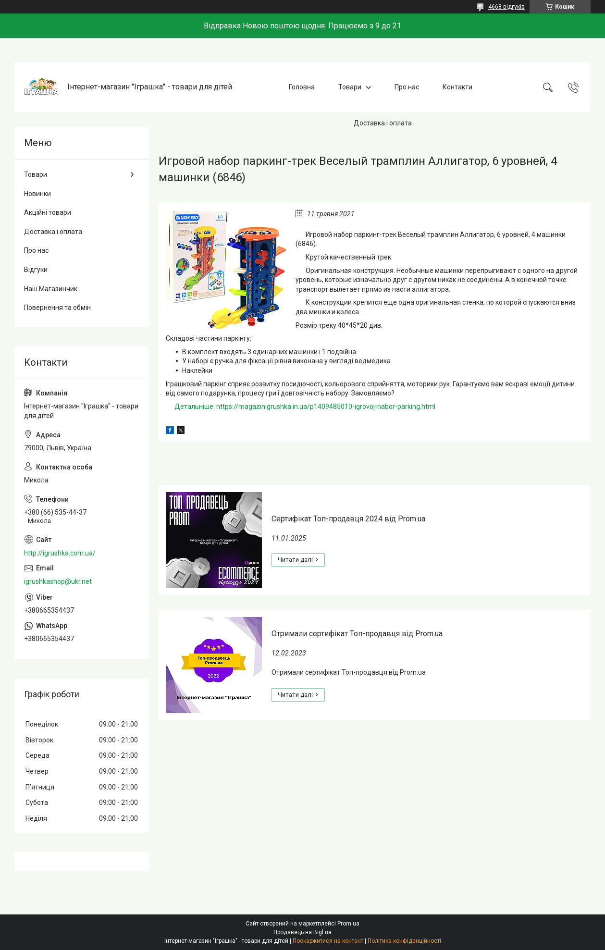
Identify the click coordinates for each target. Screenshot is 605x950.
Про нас (407, 87)
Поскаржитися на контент (328, 941)
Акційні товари (47, 212)
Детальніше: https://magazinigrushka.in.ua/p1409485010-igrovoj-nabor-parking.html (304, 406)
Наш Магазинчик (50, 289)
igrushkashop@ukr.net (58, 581)
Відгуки (36, 269)
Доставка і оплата (383, 123)
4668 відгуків (506, 6)
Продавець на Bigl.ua (302, 932)
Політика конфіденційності (404, 941)
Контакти (457, 87)
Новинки (37, 193)
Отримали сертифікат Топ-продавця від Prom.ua (357, 633)
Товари (349, 87)
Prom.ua (348, 923)
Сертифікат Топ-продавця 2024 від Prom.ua (348, 518)
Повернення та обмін (57, 307)
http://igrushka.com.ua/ (60, 553)
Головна (302, 87)
